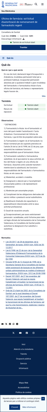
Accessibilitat (23, 387)
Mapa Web (23, 383)
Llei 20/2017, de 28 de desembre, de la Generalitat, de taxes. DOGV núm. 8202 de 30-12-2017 (25, 245)
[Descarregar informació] (24, 39)
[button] (43, 398)
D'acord (14, 407)
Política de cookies (23, 392)
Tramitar (23, 47)
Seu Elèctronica (8, 11)
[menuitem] (23, 344)
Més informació (29, 407)
